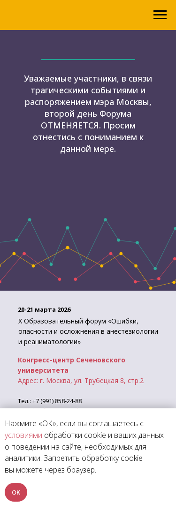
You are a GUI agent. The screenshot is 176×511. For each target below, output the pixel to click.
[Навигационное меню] (160, 15)
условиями (23, 435)
